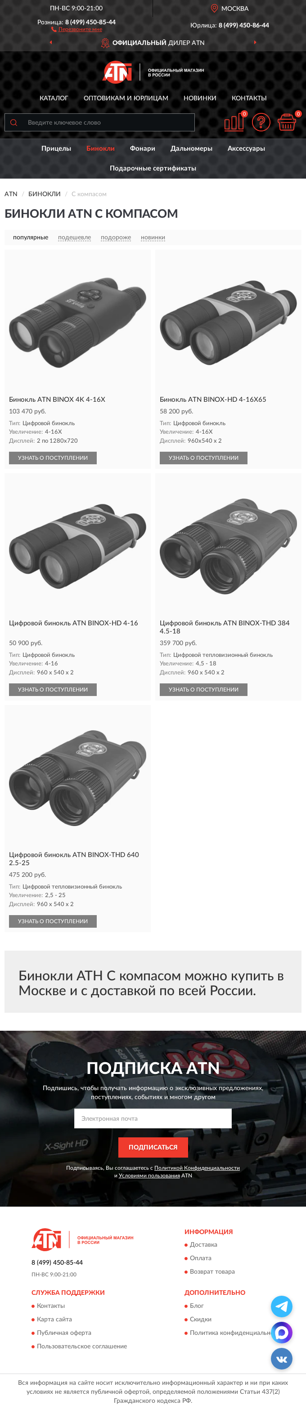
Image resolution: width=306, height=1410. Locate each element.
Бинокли (100, 148)
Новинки (200, 98)
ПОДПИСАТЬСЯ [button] (153, 1148)
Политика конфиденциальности (237, 1333)
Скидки (201, 1319)
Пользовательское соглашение (82, 1346)
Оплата (201, 1259)
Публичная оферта (64, 1333)
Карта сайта (54, 1319)
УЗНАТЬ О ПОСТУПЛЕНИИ (53, 458)
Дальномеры (191, 148)
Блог (197, 1306)
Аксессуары (246, 148)
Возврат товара (212, 1272)
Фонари (142, 148)
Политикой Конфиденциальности (197, 1168)
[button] (76, 28)
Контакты (249, 98)
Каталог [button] (54, 98)
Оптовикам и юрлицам (126, 98)
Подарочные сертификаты (153, 168)
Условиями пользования (149, 1175)
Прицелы (56, 148)
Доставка (203, 1245)
